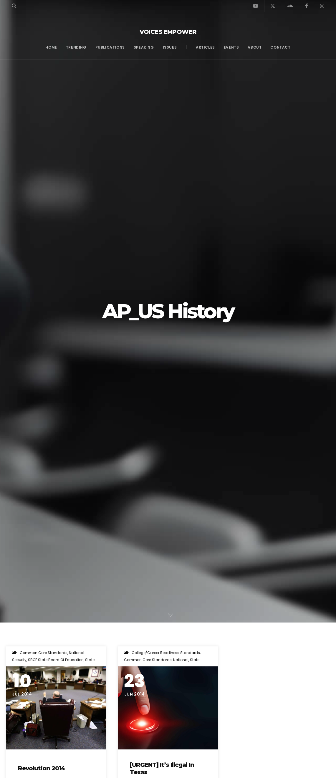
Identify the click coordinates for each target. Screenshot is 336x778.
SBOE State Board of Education (56, 659)
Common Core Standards (43, 652)
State (90, 659)
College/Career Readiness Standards (166, 652)
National (180, 659)
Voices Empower (168, 31)
